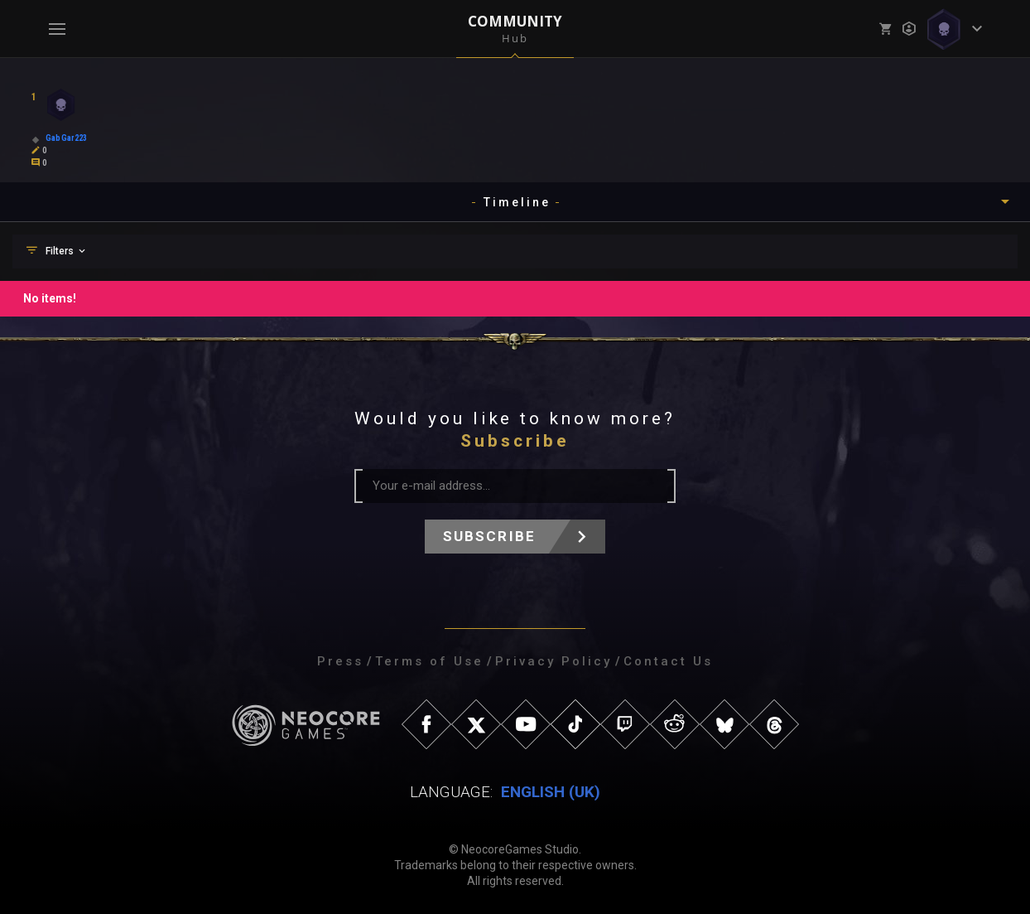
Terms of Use (429, 661)
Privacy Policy (553, 661)
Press (340, 661)
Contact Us (668, 661)
